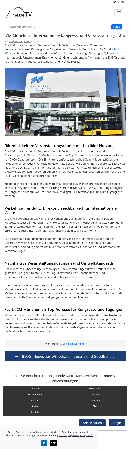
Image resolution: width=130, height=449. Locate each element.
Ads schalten (92, 423)
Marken (35, 400)
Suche (116, 26)
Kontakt (35, 412)
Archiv (35, 406)
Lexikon (95, 394)
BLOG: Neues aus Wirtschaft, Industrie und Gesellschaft (68, 356)
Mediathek (35, 388)
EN (122, 2)
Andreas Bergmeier (20, 41)
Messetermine (35, 394)
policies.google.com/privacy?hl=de (76, 435)
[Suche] (65, 27)
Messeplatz (95, 388)
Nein (54, 443)
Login (117, 423)
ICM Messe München (73, 344)
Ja (44, 443)
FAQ (95, 406)
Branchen (95, 400)
